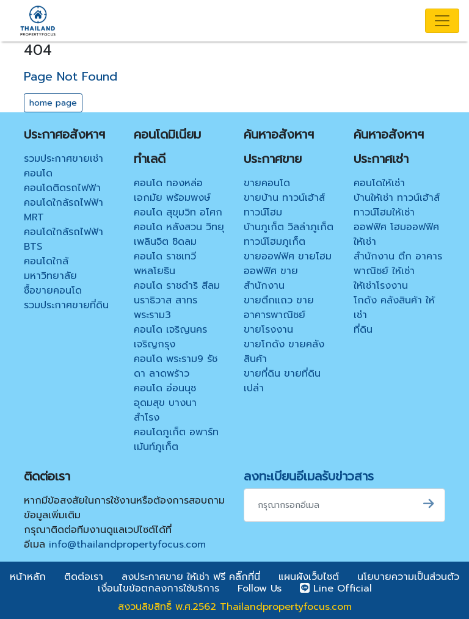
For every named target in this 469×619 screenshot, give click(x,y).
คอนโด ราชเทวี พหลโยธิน (165, 263)
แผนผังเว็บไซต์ (308, 577)
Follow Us (260, 588)
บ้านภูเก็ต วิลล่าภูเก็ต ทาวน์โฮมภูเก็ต (288, 234)
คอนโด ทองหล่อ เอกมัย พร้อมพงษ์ (172, 190)
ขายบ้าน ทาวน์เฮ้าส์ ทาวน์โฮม (284, 205)
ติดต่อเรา (83, 577)
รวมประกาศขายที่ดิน (66, 305)
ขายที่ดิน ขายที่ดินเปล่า (282, 381)
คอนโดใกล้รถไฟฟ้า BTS (63, 239)
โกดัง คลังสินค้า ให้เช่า (394, 307)
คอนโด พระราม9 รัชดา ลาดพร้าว (175, 366)
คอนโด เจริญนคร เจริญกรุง (170, 337)
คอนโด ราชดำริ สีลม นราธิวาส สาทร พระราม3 (177, 300)
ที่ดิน (363, 329)
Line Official (336, 588)
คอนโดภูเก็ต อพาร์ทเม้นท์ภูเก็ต (176, 439)
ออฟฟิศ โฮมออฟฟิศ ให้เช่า (396, 234)
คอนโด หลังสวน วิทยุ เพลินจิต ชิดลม (179, 234)
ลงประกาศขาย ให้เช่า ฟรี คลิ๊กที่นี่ (191, 577)
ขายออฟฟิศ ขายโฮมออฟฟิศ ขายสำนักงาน (288, 271)
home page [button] (53, 102)
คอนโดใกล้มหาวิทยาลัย (50, 268)
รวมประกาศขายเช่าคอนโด (63, 166)
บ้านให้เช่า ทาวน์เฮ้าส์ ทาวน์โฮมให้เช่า (397, 205)
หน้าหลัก (28, 577)
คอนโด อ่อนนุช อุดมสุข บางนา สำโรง (165, 403)
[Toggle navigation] (442, 21)
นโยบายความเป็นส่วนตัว (408, 577)
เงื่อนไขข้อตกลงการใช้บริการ (158, 588)
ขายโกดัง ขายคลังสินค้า (284, 351)
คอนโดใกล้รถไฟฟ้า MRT (63, 210)
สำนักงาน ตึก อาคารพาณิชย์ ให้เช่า (398, 263)
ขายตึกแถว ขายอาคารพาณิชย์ (279, 307)
